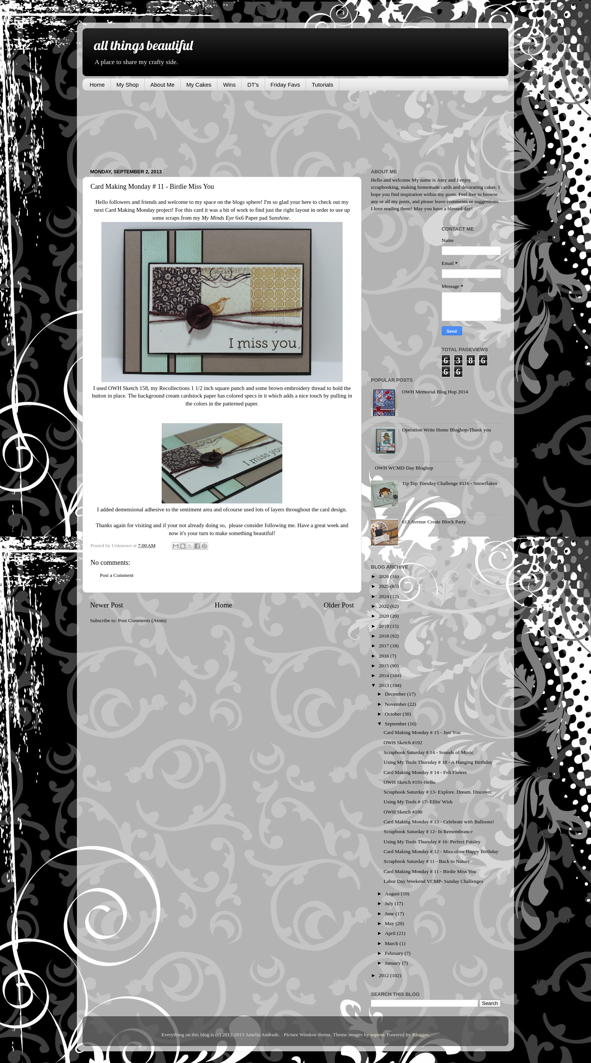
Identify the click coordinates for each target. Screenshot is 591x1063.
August (393, 893)
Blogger (420, 1034)
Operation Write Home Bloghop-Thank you (446, 430)
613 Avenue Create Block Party (434, 522)
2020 (384, 616)
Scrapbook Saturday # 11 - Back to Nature (427, 861)
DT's (253, 84)
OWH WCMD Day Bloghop (404, 468)
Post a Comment (116, 575)
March (392, 943)
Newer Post (106, 605)
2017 (384, 646)
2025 (384, 586)
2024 (384, 596)
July (390, 903)
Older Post (339, 605)
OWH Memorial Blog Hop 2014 (435, 392)
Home (97, 84)
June (390, 913)
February (394, 953)
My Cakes (198, 84)
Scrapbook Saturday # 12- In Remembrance (428, 831)
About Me (162, 84)
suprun (377, 1034)
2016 (384, 656)
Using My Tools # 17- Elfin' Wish (418, 802)
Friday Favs (285, 84)
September (396, 724)
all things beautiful (143, 45)
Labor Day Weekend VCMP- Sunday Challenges (433, 881)
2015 (384, 665)
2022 (384, 606)
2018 (384, 636)
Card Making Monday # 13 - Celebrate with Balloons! (439, 821)
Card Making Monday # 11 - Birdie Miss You (430, 871)
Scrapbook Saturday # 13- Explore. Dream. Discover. (438, 792)
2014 (384, 675)
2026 (384, 576)
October (394, 714)
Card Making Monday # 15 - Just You (422, 732)
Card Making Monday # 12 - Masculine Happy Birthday (441, 851)
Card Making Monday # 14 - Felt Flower (425, 772)
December (396, 694)
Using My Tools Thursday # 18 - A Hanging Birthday (438, 762)
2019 (384, 626)
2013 (384, 685)
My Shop (127, 84)
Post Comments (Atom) (142, 620)
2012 (384, 975)
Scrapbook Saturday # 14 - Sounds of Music (429, 752)
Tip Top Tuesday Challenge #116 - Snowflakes (449, 483)
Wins (229, 84)
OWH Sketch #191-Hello (409, 782)
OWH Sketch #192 (403, 742)
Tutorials (322, 84)
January (393, 963)
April (391, 933)
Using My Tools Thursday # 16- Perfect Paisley (432, 841)
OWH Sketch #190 (403, 812)
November (396, 704)
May (390, 923)
